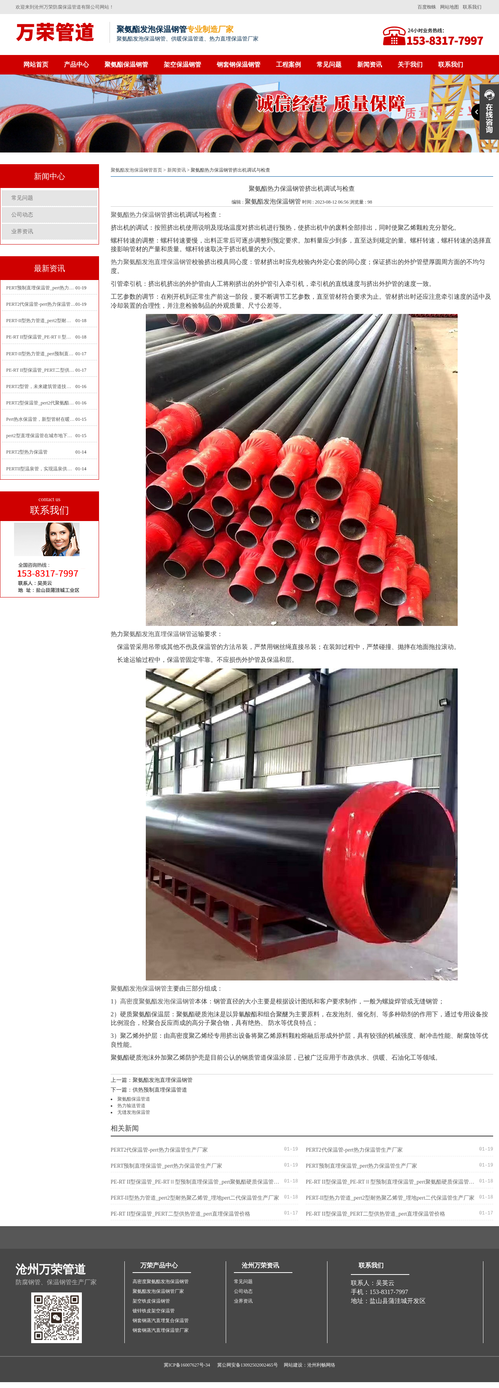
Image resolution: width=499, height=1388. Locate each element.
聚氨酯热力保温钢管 (139, 214)
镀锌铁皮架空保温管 (154, 1311)
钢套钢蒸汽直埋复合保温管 (161, 1320)
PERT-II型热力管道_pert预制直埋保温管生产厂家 (41, 353)
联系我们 (472, 7)
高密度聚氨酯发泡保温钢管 (157, 1001)
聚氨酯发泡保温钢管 (139, 988)
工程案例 (288, 64)
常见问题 (329, 64)
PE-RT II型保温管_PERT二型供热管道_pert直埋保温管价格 (41, 370)
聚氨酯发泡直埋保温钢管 (157, 634)
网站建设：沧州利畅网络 (309, 1365)
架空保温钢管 (182, 64)
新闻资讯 (369, 64)
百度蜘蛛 (427, 7)
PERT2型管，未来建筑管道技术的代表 (41, 386)
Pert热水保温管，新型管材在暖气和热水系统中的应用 (41, 419)
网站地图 (449, 7)
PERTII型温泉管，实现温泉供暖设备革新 (41, 469)
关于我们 (410, 64)
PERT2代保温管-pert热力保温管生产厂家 (41, 304)
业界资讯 (22, 231)
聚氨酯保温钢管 (126, 64)
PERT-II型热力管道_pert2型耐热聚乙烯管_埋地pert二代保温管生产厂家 (41, 320)
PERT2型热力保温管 (27, 452)
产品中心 (76, 64)
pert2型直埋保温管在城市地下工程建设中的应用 (41, 435)
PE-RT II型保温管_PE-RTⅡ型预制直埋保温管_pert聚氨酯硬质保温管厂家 (41, 337)
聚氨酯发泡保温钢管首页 (136, 170)
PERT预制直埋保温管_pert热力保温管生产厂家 (41, 288)
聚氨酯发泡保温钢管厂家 (158, 1291)
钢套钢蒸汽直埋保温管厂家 (161, 1330)
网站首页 (35, 64)
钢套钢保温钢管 (238, 64)
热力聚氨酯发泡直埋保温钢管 (151, 262)
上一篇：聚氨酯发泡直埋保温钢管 (152, 1080)
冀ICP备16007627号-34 (187, 1365)
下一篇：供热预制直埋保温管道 (149, 1090)
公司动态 (22, 215)
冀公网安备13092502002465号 (247, 1365)
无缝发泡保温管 (133, 1112)
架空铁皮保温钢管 (151, 1301)
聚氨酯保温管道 (133, 1099)
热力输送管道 (131, 1105)
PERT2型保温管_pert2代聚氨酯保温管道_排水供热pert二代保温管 (41, 403)
